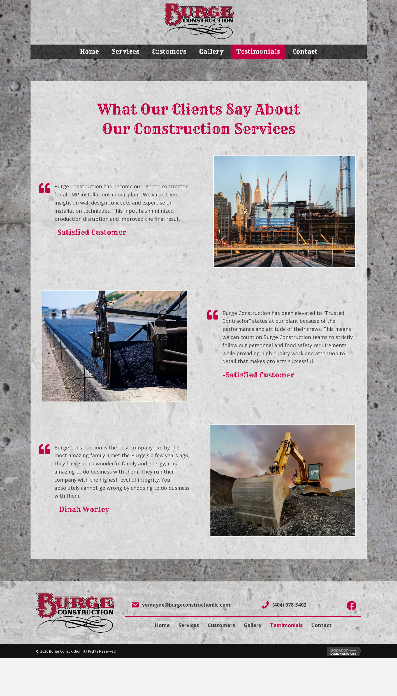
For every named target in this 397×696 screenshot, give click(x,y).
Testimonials (286, 625)
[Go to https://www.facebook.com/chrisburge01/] (351, 606)
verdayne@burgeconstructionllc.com (186, 605)
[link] (89, 52)
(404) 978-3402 (289, 605)
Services (188, 625)
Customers (221, 625)
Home (162, 625)
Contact (321, 625)
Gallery (252, 625)
